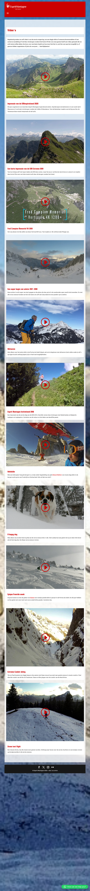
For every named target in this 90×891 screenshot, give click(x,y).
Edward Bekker (57, 475)
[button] (74, 887)
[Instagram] (48, 767)
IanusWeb (55, 770)
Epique (32, 597)
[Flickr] (52, 767)
